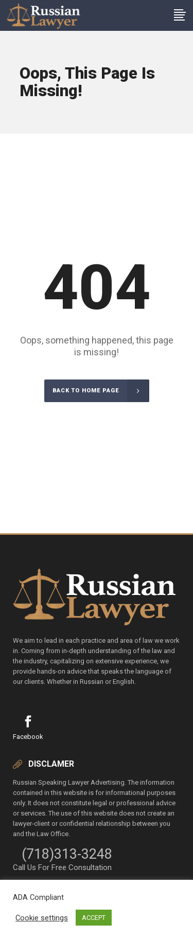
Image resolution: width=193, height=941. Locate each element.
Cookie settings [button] (41, 917)
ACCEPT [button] (94, 917)
